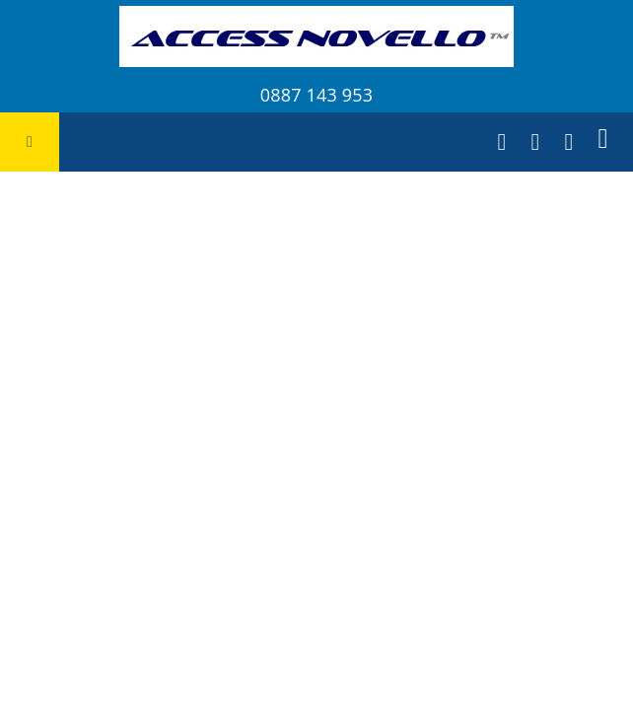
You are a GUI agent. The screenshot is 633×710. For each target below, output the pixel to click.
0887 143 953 (316, 94)
